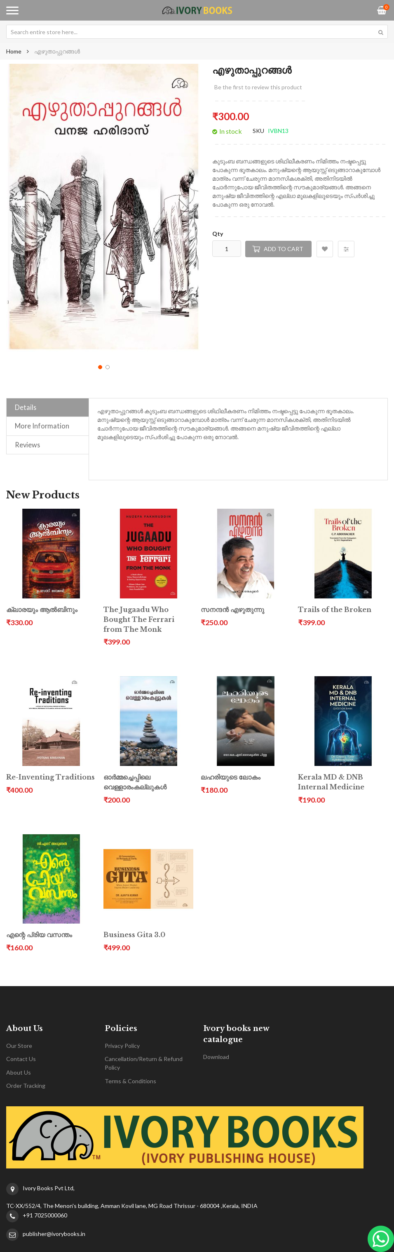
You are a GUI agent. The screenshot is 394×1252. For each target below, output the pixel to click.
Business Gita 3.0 (134, 935)
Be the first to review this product (258, 87)
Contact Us (21, 1058)
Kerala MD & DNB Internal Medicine (331, 782)
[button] (183, 208)
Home (13, 51)
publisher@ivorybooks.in (54, 1233)
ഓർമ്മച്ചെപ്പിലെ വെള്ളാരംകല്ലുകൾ (135, 782)
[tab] (47, 407)
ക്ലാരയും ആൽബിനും (41, 610)
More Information (42, 426)
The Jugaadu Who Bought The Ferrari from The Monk (138, 619)
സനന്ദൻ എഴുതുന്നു (232, 610)
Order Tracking (25, 1085)
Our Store (19, 1045)
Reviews (27, 445)
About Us (18, 1072)
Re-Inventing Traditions (50, 777)
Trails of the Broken (334, 610)
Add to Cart (283, 248)
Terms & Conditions (130, 1080)
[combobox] (197, 32)
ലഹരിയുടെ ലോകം (230, 777)
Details (25, 407)
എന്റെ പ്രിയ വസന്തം (39, 935)
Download (216, 1056)
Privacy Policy (122, 1045)
